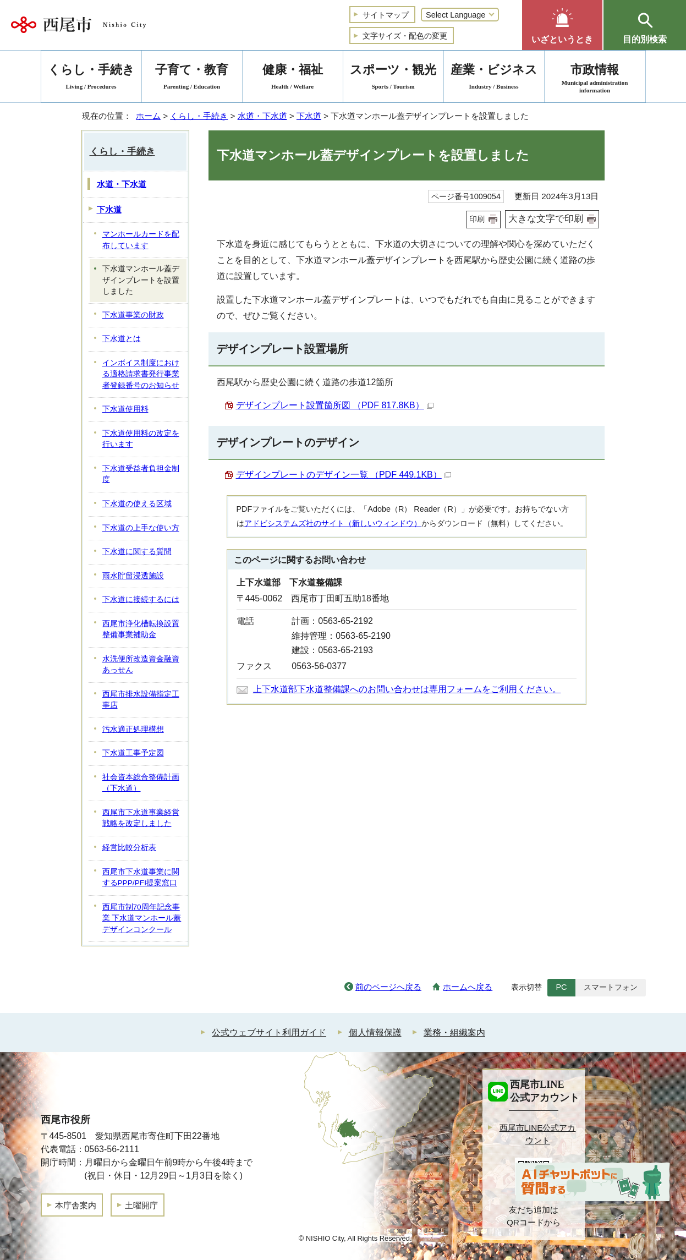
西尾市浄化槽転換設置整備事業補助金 (140, 629)
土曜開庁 (141, 1205)
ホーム (148, 115)
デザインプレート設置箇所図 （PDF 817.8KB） (334, 405)
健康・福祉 (292, 78)
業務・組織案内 (454, 1032)
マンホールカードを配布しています (140, 240)
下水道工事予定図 (133, 753)
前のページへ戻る (388, 986)
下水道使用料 (125, 409)
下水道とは (121, 339)
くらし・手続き (199, 115)
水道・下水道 (262, 115)
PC (561, 987)
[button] (562, 25)
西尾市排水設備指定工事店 (140, 700)
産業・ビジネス (494, 78)
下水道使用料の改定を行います (140, 439)
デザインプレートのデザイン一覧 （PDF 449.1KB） (343, 474)
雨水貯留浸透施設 (133, 576)
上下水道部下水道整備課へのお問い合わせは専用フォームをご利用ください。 (407, 689)
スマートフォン (611, 987)
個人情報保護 (375, 1032)
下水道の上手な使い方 (140, 528)
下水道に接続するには (140, 599)
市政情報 (595, 78)
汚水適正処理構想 (133, 729)
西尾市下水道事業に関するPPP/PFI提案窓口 (140, 878)
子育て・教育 (192, 78)
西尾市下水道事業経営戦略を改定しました (140, 818)
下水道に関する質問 (137, 551)
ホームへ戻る (467, 986)
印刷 (477, 219)
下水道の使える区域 (137, 504)
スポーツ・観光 (393, 78)
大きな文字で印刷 (545, 218)
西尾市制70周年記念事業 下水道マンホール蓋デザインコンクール (142, 918)
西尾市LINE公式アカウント (538, 1134)
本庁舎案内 (75, 1205)
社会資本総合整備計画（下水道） (140, 783)
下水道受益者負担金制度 (140, 474)
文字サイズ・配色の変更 (405, 35)
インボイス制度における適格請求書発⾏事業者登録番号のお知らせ (140, 374)
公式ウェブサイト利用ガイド (269, 1032)
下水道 (309, 115)
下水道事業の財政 (133, 315)
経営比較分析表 (129, 847)
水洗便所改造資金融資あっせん (140, 665)
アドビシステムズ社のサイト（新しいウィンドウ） (332, 523)
